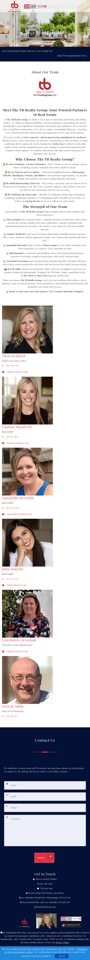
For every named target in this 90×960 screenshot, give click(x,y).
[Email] (45, 796)
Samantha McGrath (18, 498)
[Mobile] (45, 808)
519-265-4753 (10, 716)
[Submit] (44, 858)
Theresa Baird (13, 355)
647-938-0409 (10, 507)
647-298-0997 (10, 365)
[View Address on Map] (45, 897)
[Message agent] (45, 888)
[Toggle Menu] (85, 3)
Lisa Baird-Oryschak (19, 640)
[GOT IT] (61, 956)
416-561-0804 (10, 436)
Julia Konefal (12, 569)
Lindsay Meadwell (17, 426)
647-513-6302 (10, 578)
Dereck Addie (13, 706)
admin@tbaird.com (15, 651)
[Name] (45, 785)
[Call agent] (45, 879)
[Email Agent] (45, 907)
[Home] (27, 3)
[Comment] (45, 830)
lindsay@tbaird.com (15, 443)
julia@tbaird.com (14, 585)
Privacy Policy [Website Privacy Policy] (63, 942)
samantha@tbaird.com (17, 514)
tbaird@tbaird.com (15, 371)
